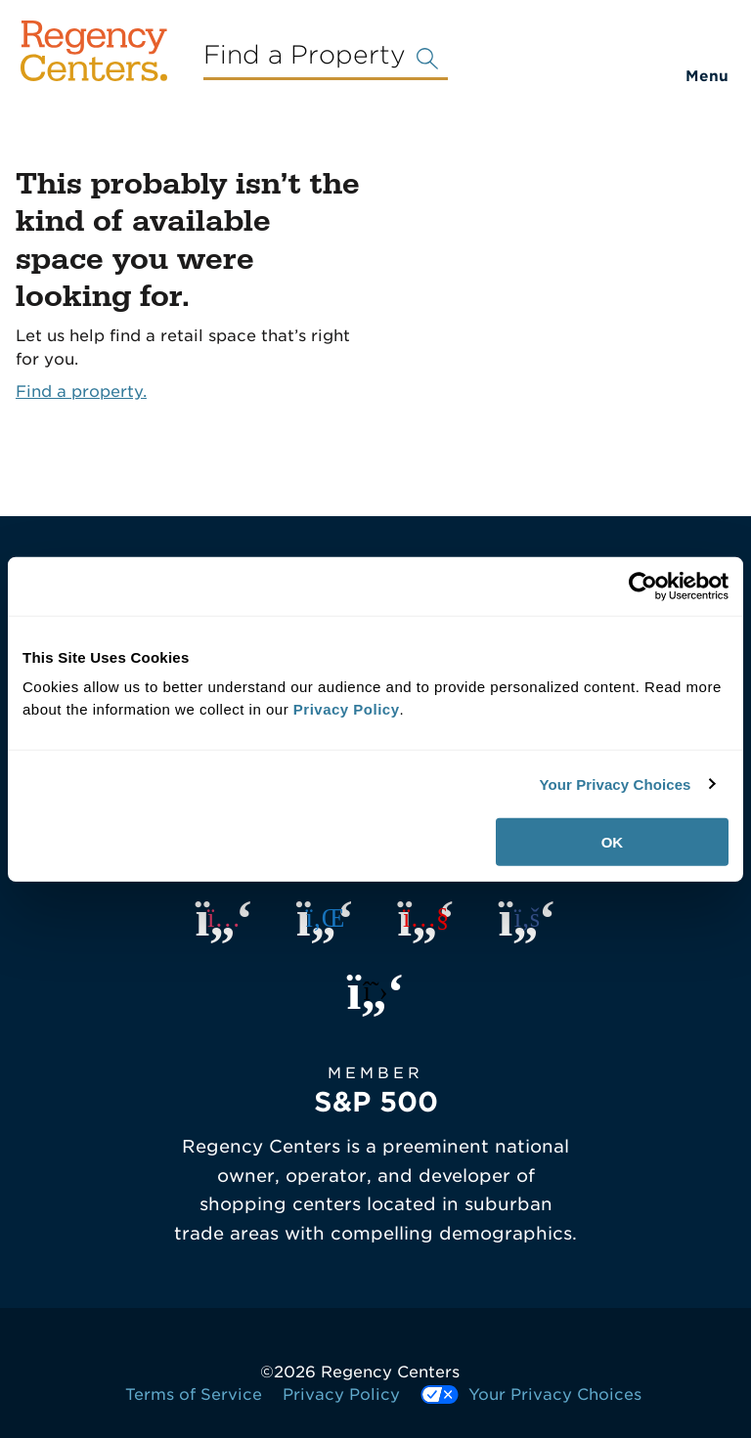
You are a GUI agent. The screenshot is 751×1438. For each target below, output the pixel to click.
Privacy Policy (341, 1394)
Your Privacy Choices (614, 783)
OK (612, 842)
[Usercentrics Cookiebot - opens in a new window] (643, 585)
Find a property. (81, 391)
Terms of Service (193, 1394)
